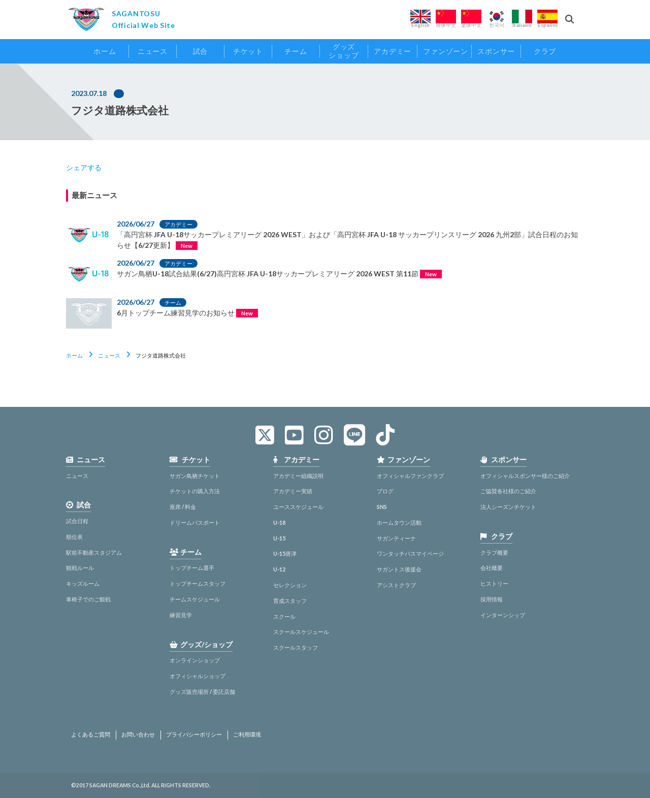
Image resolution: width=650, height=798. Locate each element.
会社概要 (491, 567)
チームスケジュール (195, 599)
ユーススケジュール (298, 506)
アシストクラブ (396, 585)
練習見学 (181, 615)
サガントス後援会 (399, 569)
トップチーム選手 (192, 567)
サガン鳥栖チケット (195, 475)
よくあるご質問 (90, 734)
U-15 (279, 538)
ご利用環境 (247, 734)
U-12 (279, 569)
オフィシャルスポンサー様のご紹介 (525, 475)
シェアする (84, 167)
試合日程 (77, 521)
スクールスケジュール (301, 631)
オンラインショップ (195, 660)
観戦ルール (80, 567)
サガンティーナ (396, 538)
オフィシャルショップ (197, 676)
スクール (284, 616)
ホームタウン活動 (399, 522)
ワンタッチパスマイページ (410, 553)
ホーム (74, 355)
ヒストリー (494, 583)
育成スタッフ (290, 600)
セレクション (290, 585)
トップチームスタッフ (197, 583)
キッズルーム (83, 583)
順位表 (74, 536)
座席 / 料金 (183, 506)
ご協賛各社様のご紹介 (508, 491)
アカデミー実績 (292, 491)
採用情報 (491, 599)
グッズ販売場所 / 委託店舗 (202, 691)
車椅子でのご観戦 (88, 599)
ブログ (385, 491)
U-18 (279, 522)
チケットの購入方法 (195, 491)
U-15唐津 (285, 553)
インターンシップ (502, 615)
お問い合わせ (138, 734)
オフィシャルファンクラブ (410, 475)
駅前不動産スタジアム (94, 552)
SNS (382, 506)
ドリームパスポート (195, 522)
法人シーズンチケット (508, 506)
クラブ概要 (494, 552)
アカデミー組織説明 (298, 475)
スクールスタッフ (295, 647)
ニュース (109, 355)
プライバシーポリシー (194, 734)
